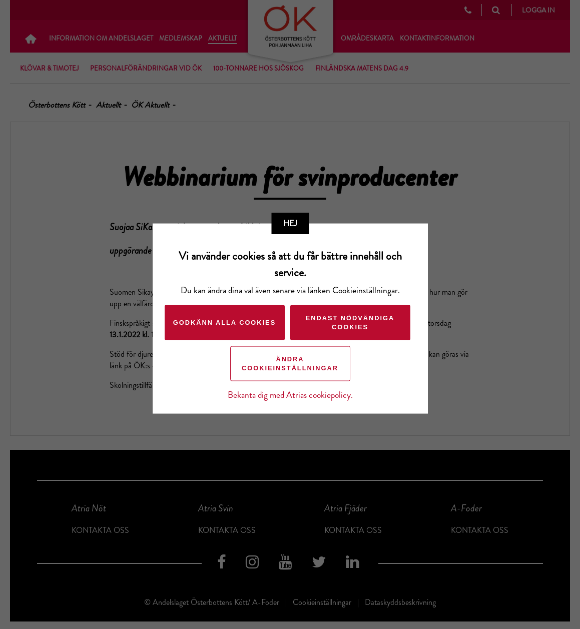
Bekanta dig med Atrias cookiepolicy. (290, 394)
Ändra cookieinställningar (290, 363)
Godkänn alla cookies (224, 322)
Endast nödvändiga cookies (350, 322)
